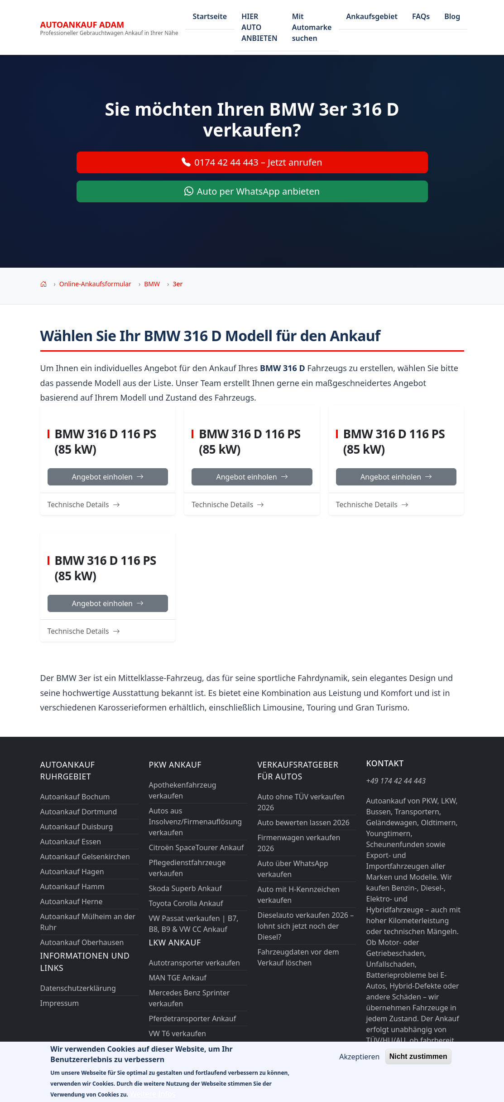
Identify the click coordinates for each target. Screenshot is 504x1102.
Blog (452, 16)
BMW (152, 283)
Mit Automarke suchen (312, 27)
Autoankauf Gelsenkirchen (85, 857)
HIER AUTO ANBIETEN (259, 27)
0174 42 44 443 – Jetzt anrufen (252, 162)
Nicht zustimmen (418, 1063)
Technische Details (84, 504)
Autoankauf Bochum (75, 797)
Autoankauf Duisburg (76, 827)
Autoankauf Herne (71, 901)
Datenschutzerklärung (78, 988)
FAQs (421, 16)
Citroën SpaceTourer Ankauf (196, 847)
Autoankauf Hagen (72, 872)
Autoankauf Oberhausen (82, 942)
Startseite (209, 16)
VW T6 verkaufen (177, 1033)
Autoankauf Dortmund (78, 812)
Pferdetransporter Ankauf (192, 1019)
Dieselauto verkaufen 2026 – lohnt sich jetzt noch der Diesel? (306, 926)
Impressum (59, 1003)
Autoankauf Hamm (72, 886)
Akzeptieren (359, 1063)
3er (177, 283)
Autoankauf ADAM (82, 24)
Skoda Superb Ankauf (185, 888)
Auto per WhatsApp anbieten (252, 191)
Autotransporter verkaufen (194, 963)
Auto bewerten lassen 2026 (304, 823)
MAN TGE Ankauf (177, 978)
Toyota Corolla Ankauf (186, 903)
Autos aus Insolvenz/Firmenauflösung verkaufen (195, 822)
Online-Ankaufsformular (95, 283)
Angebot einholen (108, 476)
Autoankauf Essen (70, 842)
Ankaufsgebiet (372, 16)
